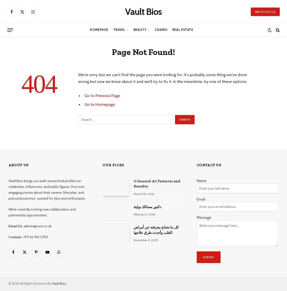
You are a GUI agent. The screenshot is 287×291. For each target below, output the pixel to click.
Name (201, 181)
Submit (208, 257)
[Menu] (10, 30)
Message (204, 217)
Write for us (265, 12)
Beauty (140, 30)
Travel (119, 30)
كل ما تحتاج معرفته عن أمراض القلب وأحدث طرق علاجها (156, 230)
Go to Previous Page (102, 95)
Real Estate (182, 30)
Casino (161, 30)
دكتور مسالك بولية (147, 207)
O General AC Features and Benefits (157, 183)
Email (201, 199)
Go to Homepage (99, 104)
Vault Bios (59, 283)
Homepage (99, 30)
